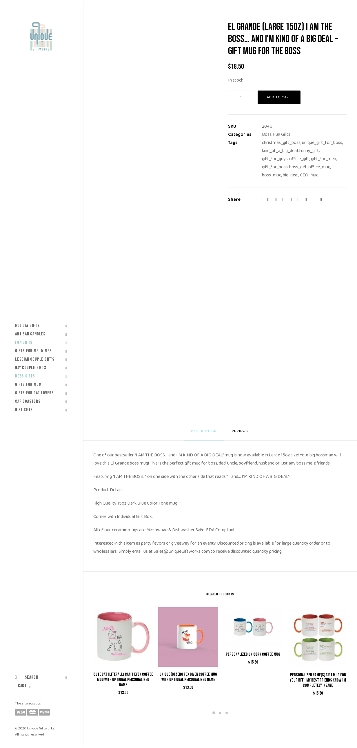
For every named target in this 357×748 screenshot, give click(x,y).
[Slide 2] (220, 712)
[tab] (240, 433)
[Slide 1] (214, 712)
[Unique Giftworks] (41, 36)
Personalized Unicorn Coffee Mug (253, 654)
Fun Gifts (281, 134)
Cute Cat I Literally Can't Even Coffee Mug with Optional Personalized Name (123, 680)
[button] (123, 637)
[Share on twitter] (268, 199)
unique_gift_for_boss (322, 142)
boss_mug (271, 175)
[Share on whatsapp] (298, 199)
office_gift (299, 158)
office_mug (319, 167)
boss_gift (298, 167)
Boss (267, 134)
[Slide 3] (226, 712)
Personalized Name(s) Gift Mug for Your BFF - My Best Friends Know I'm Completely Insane (318, 680)
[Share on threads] (275, 199)
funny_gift (309, 150)
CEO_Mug (309, 175)
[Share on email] (321, 199)
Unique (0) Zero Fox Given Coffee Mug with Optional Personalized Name (188, 677)
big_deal (290, 175)
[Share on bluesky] (306, 199)
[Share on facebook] (260, 199)
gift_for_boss (275, 167)
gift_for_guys (275, 158)
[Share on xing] (313, 199)
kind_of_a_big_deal (280, 150)
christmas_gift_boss (281, 142)
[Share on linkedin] (290, 199)
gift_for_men (323, 158)
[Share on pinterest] (283, 199)
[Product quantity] (241, 97)
